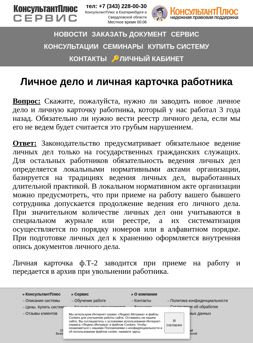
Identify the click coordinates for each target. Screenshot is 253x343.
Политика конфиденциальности (199, 300)
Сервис (81, 294)
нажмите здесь (129, 331)
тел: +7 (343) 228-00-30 (116, 6)
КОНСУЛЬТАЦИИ (71, 46)
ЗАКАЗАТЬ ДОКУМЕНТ (129, 34)
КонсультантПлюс (43, 294)
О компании (145, 294)
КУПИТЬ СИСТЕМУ (178, 46)
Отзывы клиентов (41, 313)
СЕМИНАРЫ (123, 46)
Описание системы (43, 300)
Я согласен (174, 323)
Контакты (142, 300)
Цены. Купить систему (46, 307)
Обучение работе (90, 300)
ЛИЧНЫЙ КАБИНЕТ (152, 59)
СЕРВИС (185, 34)
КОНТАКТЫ (88, 59)
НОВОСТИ (70, 34)
